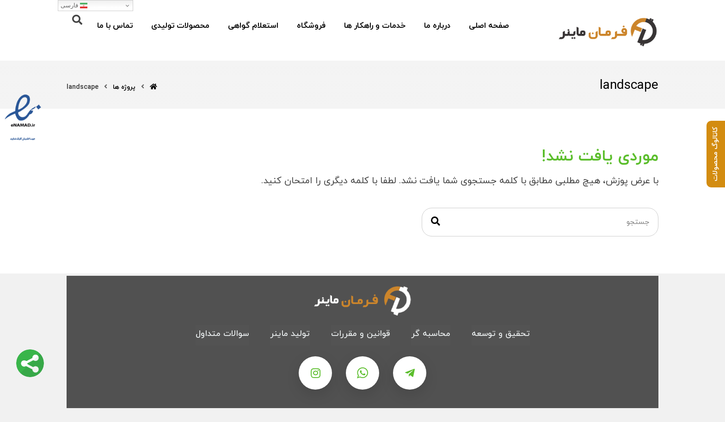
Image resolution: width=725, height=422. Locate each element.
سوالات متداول (222, 334)
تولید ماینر (290, 334)
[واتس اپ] (362, 373)
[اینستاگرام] (315, 373)
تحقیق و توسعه (501, 334)
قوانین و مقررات (360, 334)
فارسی (74, 5)
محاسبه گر (430, 334)
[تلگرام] (409, 373)
